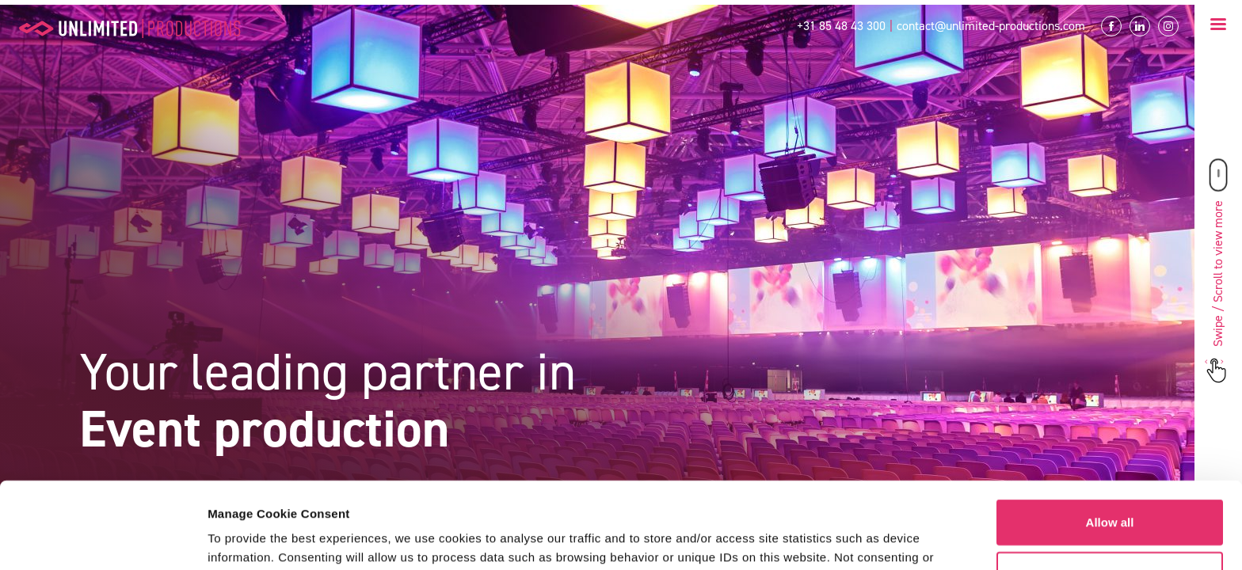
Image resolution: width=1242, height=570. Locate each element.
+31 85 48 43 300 (841, 25)
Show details (244, 538)
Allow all (1110, 441)
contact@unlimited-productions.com (991, 25)
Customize (1110, 493)
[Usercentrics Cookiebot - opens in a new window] (102, 539)
